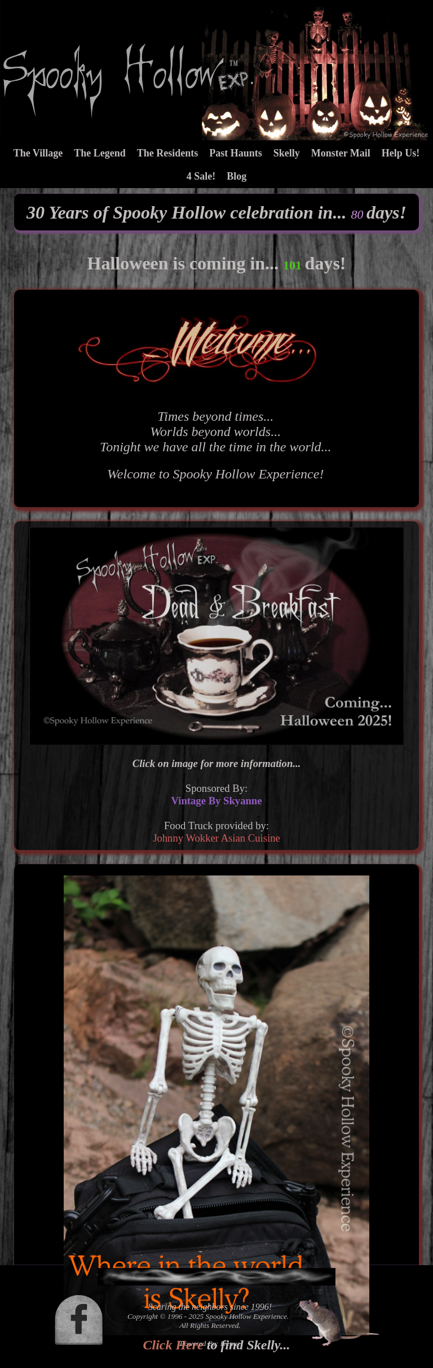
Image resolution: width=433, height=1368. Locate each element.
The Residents (167, 153)
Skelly (286, 153)
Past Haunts (235, 153)
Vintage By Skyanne (216, 801)
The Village (38, 153)
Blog (236, 176)
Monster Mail (340, 153)
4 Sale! (201, 176)
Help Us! (401, 153)
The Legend (100, 153)
